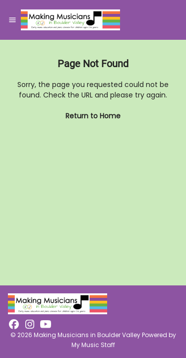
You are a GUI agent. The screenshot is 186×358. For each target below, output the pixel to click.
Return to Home (93, 116)
